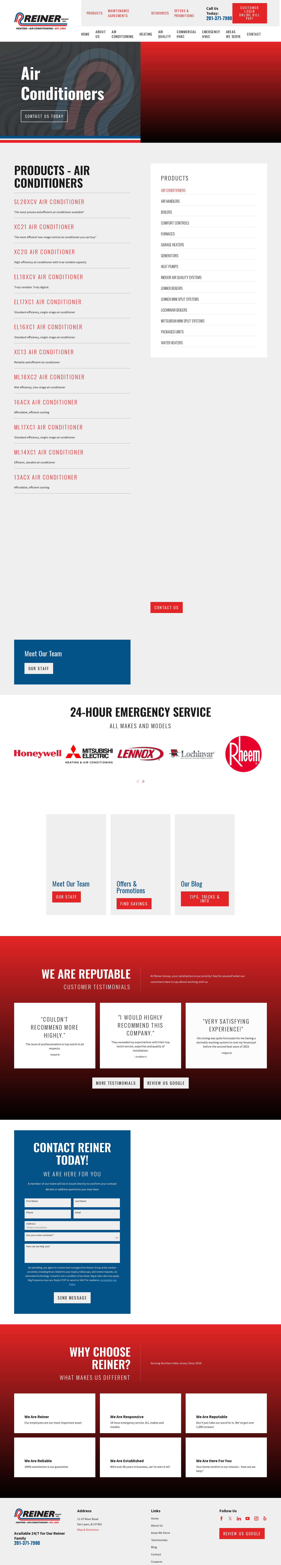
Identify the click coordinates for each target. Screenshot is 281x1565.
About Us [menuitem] (101, 34)
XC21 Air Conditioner (43, 226)
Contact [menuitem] (254, 34)
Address (30, 1047)
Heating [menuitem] (146, 34)
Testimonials (159, 1363)
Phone (29, 1036)
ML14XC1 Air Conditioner (48, 452)
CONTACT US (167, 549)
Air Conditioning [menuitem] (123, 34)
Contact (156, 1378)
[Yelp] (265, 1342)
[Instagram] (256, 1342)
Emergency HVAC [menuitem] (211, 34)
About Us (157, 1349)
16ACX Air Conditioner (45, 402)
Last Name (80, 1024)
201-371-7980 (219, 18)
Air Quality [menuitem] (164, 34)
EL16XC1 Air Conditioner (47, 326)
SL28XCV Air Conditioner (48, 201)
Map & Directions (88, 1353)
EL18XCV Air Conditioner (48, 276)
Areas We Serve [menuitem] (233, 34)
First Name (31, 1024)
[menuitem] (18, 1414)
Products (95, 13)
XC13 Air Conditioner (43, 351)
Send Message (71, 1121)
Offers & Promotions (184, 13)
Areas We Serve (160, 1356)
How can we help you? (37, 1070)
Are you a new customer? (39, 1058)
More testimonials (116, 907)
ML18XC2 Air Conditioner (48, 377)
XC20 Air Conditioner (44, 251)
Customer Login (249, 13)
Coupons (156, 1385)
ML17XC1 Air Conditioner (48, 427)
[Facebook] (221, 1342)
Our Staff (67, 720)
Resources (160, 13)
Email (77, 1036)
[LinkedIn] (239, 1342)
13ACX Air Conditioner (45, 477)
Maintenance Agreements (118, 13)
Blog (154, 1371)
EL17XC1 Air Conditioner (47, 301)
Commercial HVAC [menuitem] (187, 34)
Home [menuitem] (85, 34)
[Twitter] (230, 1342)
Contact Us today (44, 116)
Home (155, 1342)
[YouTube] (247, 1342)
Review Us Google (166, 906)
